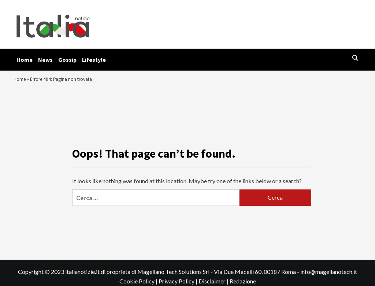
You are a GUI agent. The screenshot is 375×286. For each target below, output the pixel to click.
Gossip (67, 59)
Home (24, 59)
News (45, 59)
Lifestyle (94, 59)
